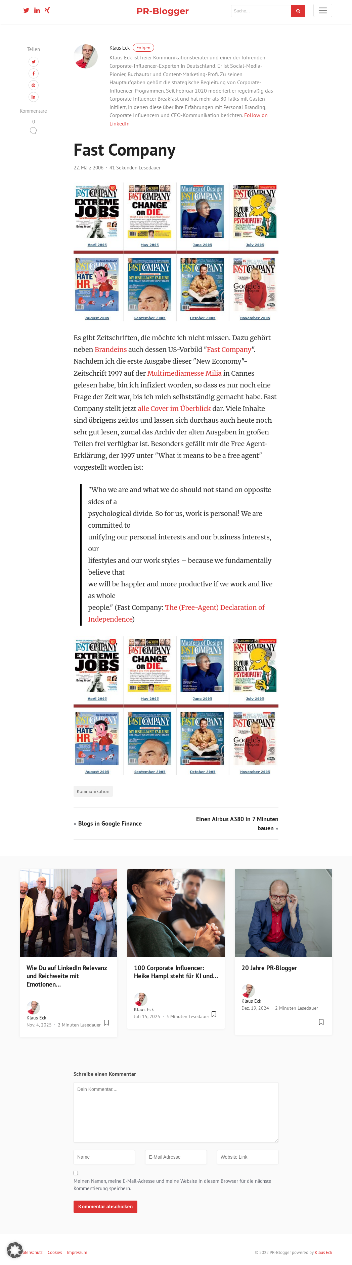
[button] (15, 1250)
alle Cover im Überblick (174, 409)
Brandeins (111, 350)
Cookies (55, 1252)
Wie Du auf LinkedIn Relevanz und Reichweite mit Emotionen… (67, 976)
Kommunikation (93, 791)
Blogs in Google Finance (110, 823)
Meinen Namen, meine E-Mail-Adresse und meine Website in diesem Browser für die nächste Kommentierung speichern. (172, 1185)
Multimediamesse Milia (184, 373)
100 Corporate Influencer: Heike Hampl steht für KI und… (176, 972)
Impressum (77, 1252)
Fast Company (229, 350)
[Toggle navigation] (322, 10)
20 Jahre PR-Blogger (269, 968)
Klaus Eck (131, 48)
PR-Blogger (162, 11)
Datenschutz (31, 1252)
